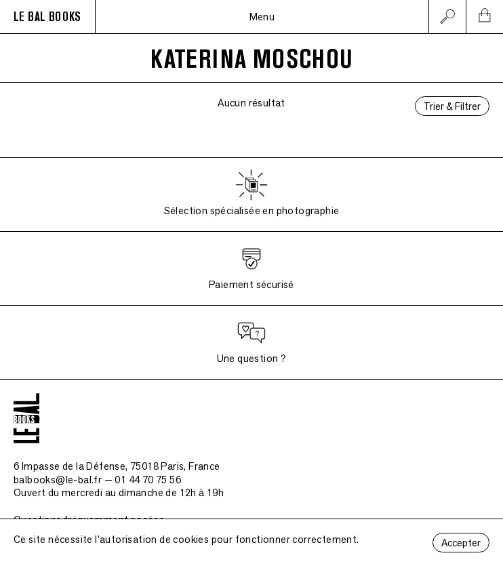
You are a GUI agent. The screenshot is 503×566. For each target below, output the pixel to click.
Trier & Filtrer (452, 106)
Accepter (461, 542)
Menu (262, 16)
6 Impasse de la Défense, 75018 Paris (117, 466)
